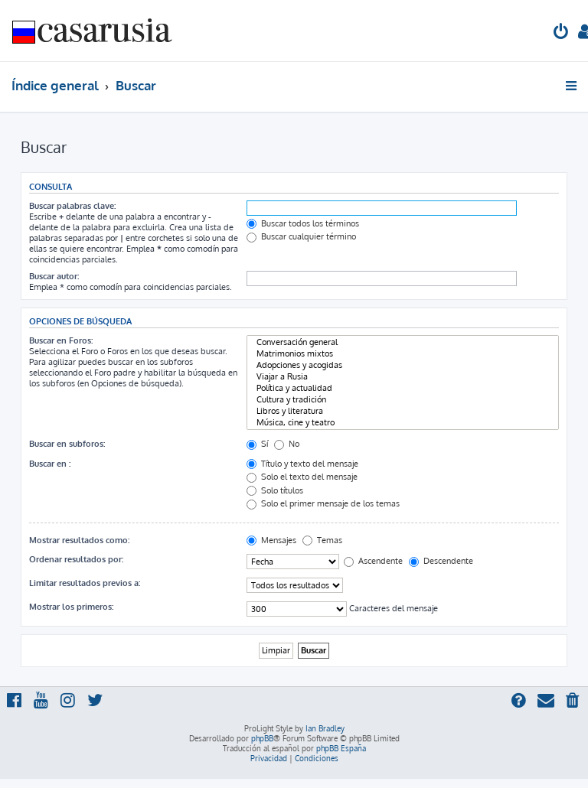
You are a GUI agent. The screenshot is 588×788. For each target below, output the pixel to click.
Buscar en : (49, 463)
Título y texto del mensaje (302, 463)
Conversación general (402, 342)
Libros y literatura (402, 411)
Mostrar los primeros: (71, 606)
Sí (257, 443)
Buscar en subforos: (67, 443)
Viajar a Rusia (402, 377)
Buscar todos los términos (303, 223)
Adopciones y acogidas (402, 365)
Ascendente (373, 560)
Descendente (441, 560)
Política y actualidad (402, 388)
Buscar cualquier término (301, 236)
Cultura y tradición (402, 399)
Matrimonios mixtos (402, 354)
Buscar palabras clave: (72, 205)
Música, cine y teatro (402, 422)
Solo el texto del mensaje (302, 476)
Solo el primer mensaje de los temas (323, 503)
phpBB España (341, 748)
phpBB (262, 738)
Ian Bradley (325, 728)
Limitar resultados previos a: (84, 583)
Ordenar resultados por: (76, 559)
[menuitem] (561, 33)
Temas (322, 540)
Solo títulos (275, 490)
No (286, 443)
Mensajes (271, 540)
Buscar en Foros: (61, 340)
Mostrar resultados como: (79, 540)
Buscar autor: (54, 276)
